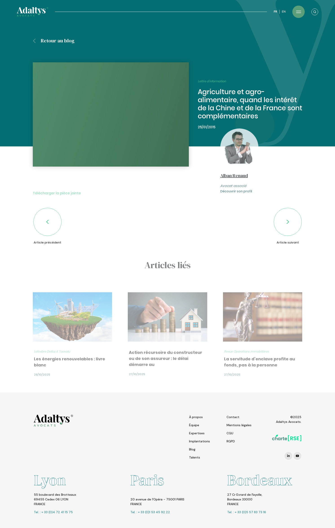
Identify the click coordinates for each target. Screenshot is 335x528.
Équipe (194, 425)
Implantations (199, 441)
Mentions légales (239, 425)
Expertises (197, 433)
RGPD (231, 441)
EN (284, 11)
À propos (196, 417)
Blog (192, 449)
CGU (230, 433)
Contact (233, 417)
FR (275, 11)
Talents (194, 457)
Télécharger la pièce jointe (57, 203)
